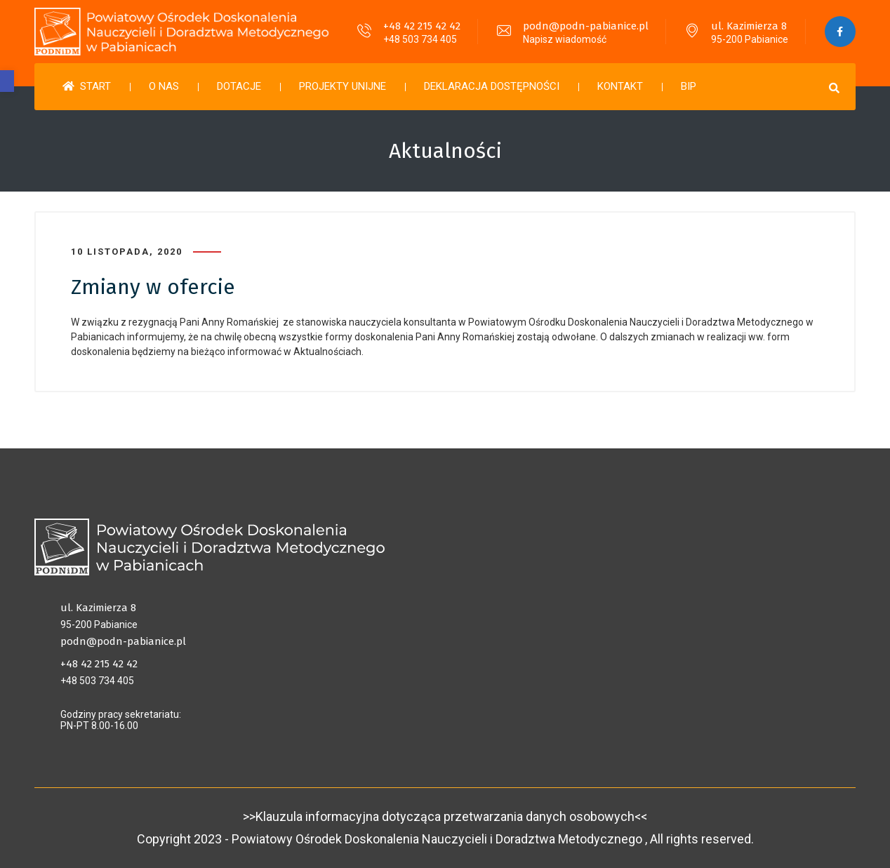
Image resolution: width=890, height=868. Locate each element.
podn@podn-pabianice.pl (585, 26)
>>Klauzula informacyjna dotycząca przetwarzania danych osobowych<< (445, 816)
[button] (7, 81)
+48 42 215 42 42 (421, 26)
